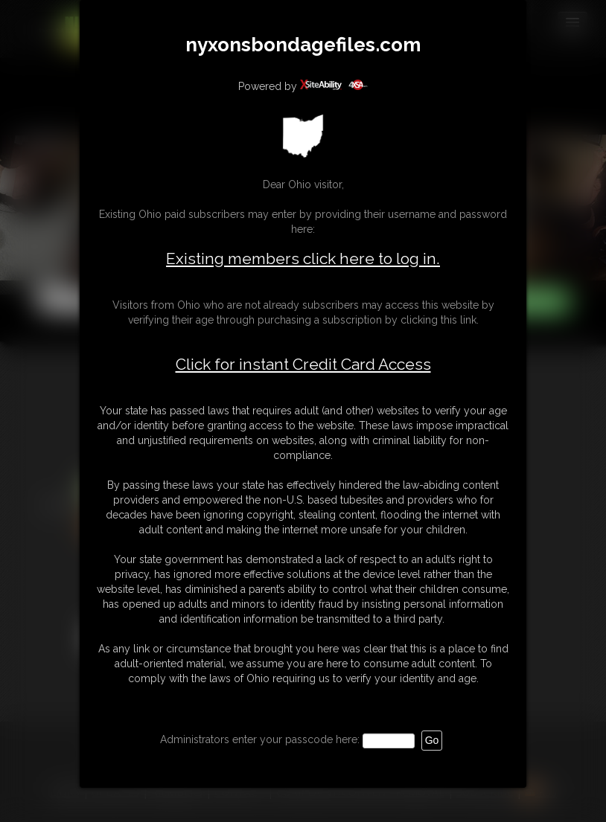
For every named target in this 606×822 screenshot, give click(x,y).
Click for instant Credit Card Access (303, 364)
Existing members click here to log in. (303, 258)
